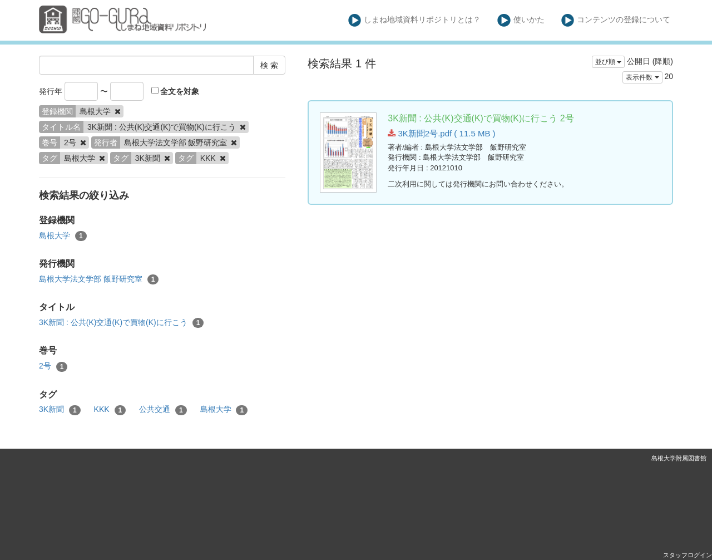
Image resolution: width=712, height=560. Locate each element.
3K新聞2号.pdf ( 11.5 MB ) (441, 133)
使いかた (521, 20)
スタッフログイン (687, 555)
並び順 (608, 62)
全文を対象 (175, 91)
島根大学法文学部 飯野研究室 (99, 279)
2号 (53, 366)
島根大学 (63, 236)
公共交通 (163, 410)
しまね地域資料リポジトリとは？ (414, 20)
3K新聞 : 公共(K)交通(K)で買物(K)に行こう (121, 323)
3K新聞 (60, 410)
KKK (110, 410)
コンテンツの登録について (616, 20)
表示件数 (642, 77)
